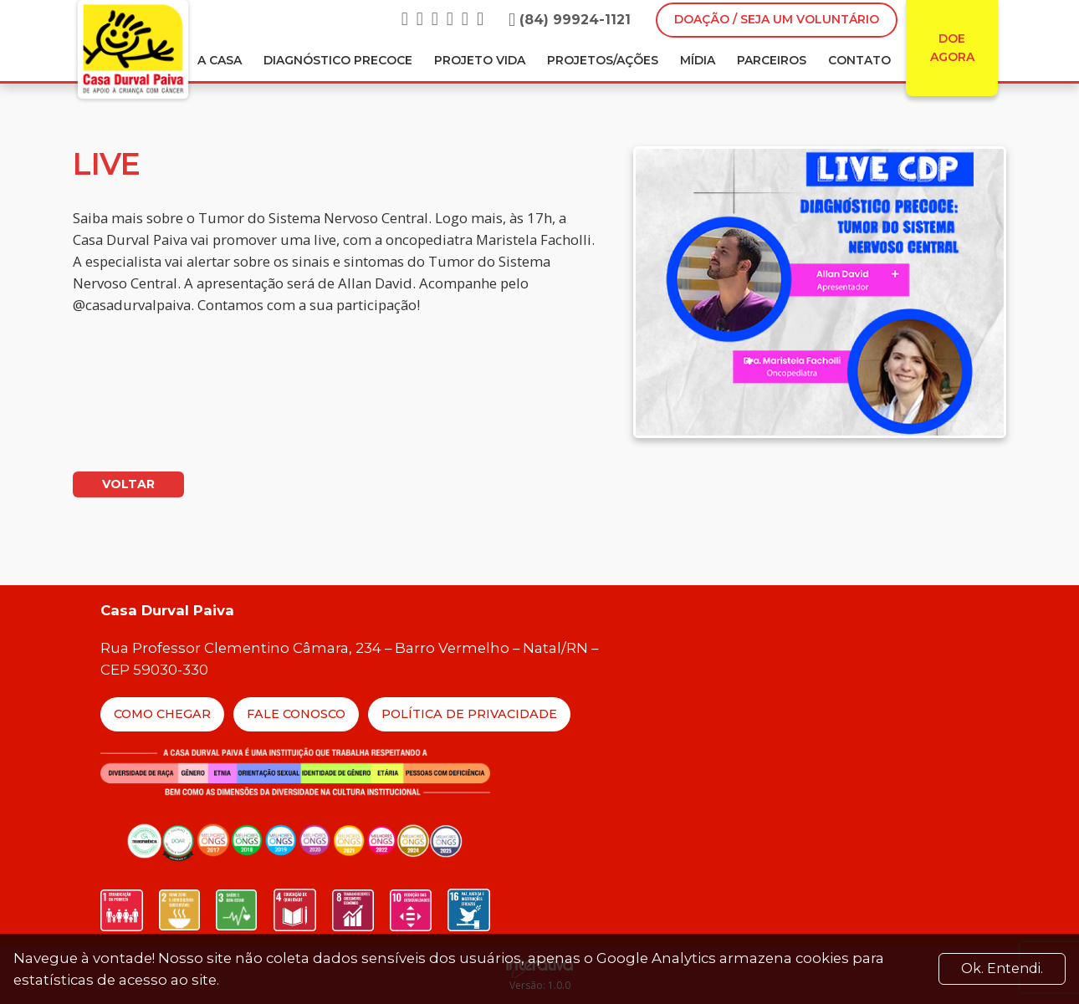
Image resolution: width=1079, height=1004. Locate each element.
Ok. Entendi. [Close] (1002, 968)
